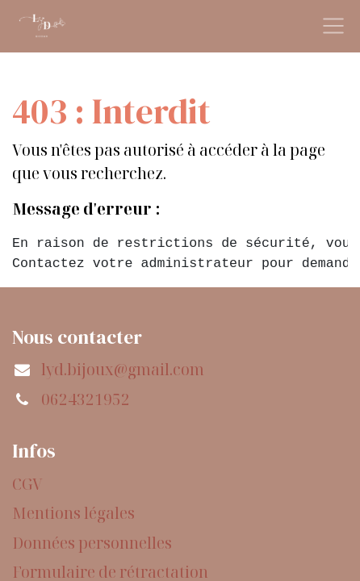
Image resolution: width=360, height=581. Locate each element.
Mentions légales (73, 513)
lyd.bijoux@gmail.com (122, 369)
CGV (27, 484)
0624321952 (85, 399)
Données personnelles (92, 543)
